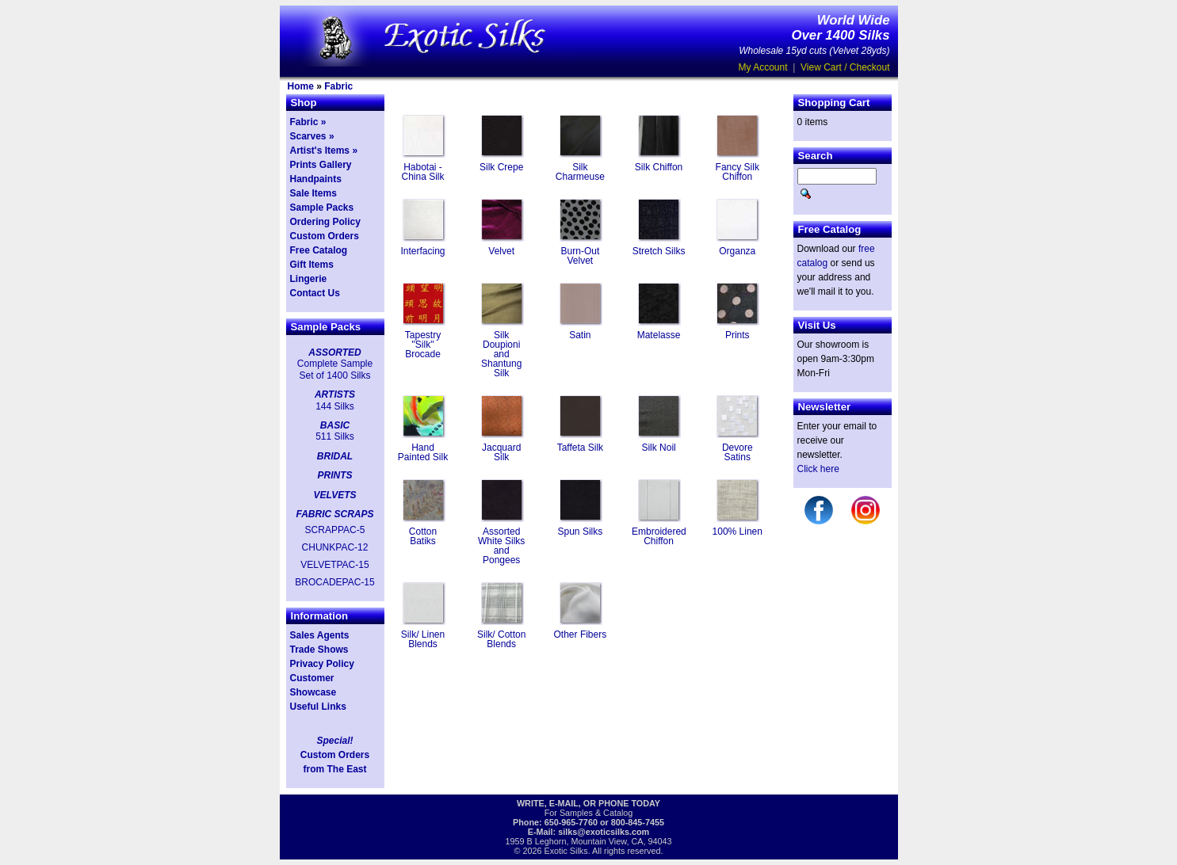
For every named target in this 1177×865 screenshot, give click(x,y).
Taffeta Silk (580, 447)
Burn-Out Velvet (580, 256)
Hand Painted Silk (423, 452)
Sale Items (313, 193)
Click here (818, 468)
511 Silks (334, 436)
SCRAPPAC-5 (335, 529)
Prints (737, 335)
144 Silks (334, 406)
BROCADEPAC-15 (334, 582)
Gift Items (312, 264)
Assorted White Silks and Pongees (501, 546)
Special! (334, 740)
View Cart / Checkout (845, 67)
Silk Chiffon (658, 167)
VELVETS (334, 495)
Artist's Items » (324, 150)
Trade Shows (319, 649)
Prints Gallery (321, 164)
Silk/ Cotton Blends (501, 639)
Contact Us (315, 293)
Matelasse (659, 335)
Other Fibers (580, 634)
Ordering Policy (325, 221)
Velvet (501, 251)
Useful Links (318, 706)
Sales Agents (320, 635)
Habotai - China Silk (422, 172)
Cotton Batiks (423, 536)
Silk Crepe (501, 167)
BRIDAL (335, 456)
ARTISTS (335, 394)
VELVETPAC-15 (334, 564)
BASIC (335, 425)
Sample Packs (322, 207)
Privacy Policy (322, 663)
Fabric (338, 86)
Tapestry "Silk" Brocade (423, 345)
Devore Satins (737, 452)
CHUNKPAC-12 (335, 547)
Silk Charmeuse (580, 172)
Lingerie (308, 278)
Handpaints (316, 179)
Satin (579, 335)
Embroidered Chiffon (659, 536)
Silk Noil (658, 447)
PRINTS (334, 475)
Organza (737, 251)
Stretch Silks (659, 251)
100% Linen (737, 531)
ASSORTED (334, 352)
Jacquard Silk (501, 452)
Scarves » (312, 136)
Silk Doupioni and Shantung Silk (501, 354)
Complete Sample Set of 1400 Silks (335, 369)
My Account (763, 67)
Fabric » (308, 122)
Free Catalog (319, 250)
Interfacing (422, 251)
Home (301, 86)
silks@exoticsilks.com (603, 831)
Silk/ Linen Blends (423, 639)
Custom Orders (324, 236)
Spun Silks (580, 531)
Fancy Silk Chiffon (737, 172)
